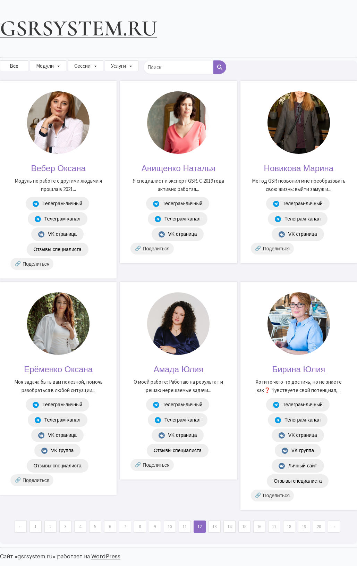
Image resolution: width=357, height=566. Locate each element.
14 (229, 527)
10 (170, 527)
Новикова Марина (298, 168)
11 (184, 527)
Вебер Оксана (58, 168)
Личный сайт (298, 466)
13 (214, 527)
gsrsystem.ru (78, 28)
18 (289, 527)
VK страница (57, 234)
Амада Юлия (178, 369)
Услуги (118, 66)
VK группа (57, 451)
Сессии (82, 66)
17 (274, 527)
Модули (45, 66)
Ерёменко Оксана (58, 369)
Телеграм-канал (57, 219)
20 (319, 527)
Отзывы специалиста (58, 249)
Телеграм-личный (57, 204)
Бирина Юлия (298, 369)
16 (259, 527)
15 (244, 527)
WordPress (105, 556)
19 (304, 527)
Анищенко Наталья (178, 168)
